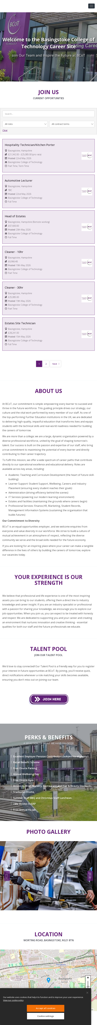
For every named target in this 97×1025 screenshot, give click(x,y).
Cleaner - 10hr (14, 252)
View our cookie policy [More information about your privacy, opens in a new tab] (13, 1000)
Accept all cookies (45, 1008)
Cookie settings (45, 1016)
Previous (7, 876)
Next (54, 363)
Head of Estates (15, 216)
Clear (5, 130)
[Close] (87, 992)
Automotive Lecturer (18, 180)
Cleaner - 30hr (14, 287)
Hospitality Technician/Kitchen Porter (30, 145)
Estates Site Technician (20, 323)
